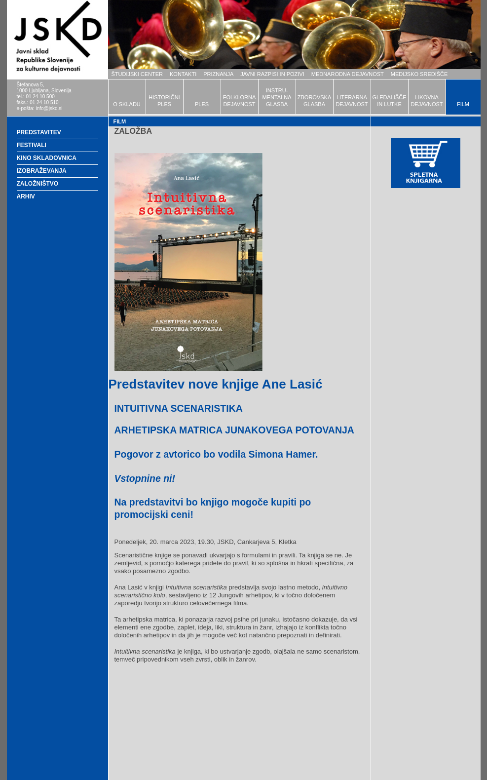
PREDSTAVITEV (39, 132)
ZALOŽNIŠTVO (38, 183)
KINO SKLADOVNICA (46, 158)
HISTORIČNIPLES (164, 100)
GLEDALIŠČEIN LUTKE (389, 100)
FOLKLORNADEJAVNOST (239, 100)
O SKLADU (127, 104)
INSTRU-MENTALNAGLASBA (276, 97)
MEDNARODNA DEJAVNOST (347, 74)
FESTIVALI (31, 145)
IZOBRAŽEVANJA (42, 170)
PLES (202, 104)
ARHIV (26, 196)
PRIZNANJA (218, 74)
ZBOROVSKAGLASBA (314, 100)
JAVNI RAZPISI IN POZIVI (272, 74)
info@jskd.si (49, 108)
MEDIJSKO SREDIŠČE (419, 74)
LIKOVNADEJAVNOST (427, 100)
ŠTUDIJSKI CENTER (137, 74)
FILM (463, 104)
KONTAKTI (183, 74)
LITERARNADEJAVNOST (352, 100)
